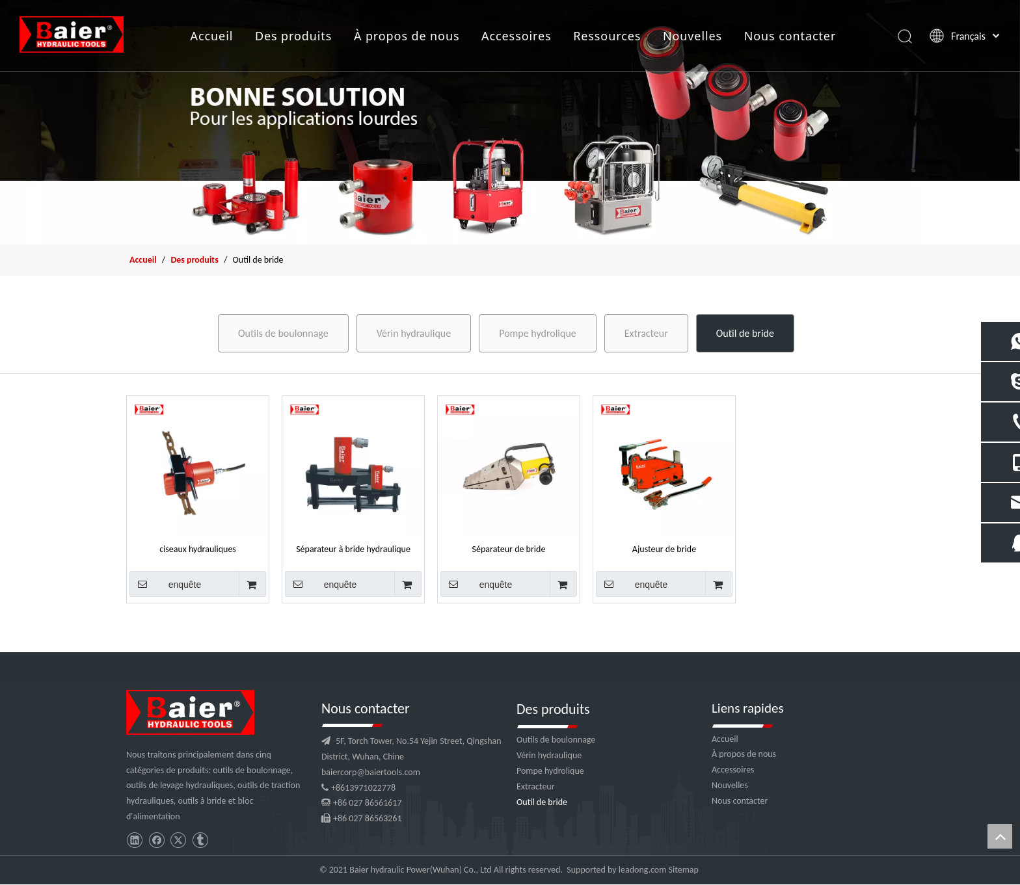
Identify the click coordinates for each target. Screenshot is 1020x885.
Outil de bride (745, 333)
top (999, 836)
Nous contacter (790, 36)
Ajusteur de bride (664, 549)
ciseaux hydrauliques (197, 549)
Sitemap (684, 869)
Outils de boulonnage (283, 333)
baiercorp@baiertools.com (370, 772)
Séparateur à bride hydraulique (353, 549)
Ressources (607, 36)
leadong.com (642, 869)
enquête (165, 584)
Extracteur (646, 333)
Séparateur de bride (509, 549)
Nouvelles (692, 36)
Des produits (293, 36)
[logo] (190, 712)
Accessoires (516, 36)
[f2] (510, 122)
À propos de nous (407, 36)
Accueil (212, 36)
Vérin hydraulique (414, 333)
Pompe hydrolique (537, 333)
